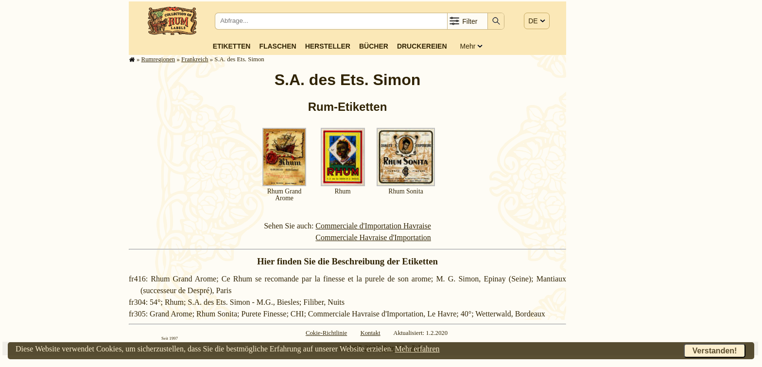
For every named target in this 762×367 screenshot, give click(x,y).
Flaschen (277, 46)
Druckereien (422, 46)
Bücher (373, 46)
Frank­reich (194, 59)
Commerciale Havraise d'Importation (373, 237)
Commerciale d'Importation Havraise (373, 226)
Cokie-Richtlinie (326, 333)
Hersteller (327, 46)
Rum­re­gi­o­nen (158, 59)
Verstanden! (715, 351)
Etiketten (232, 46)
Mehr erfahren (417, 349)
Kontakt (370, 333)
